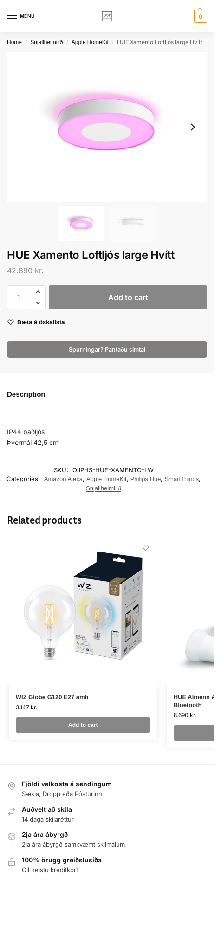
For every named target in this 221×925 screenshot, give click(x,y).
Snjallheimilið (46, 42)
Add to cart (128, 297)
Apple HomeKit (90, 42)
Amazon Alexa (63, 478)
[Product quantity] (18, 297)
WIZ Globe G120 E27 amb (52, 697)
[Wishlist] (146, 548)
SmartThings (181, 478)
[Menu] (21, 16)
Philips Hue (145, 478)
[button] (199, 16)
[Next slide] (192, 127)
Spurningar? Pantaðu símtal (107, 349)
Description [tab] (26, 394)
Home (14, 42)
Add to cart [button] (83, 725)
